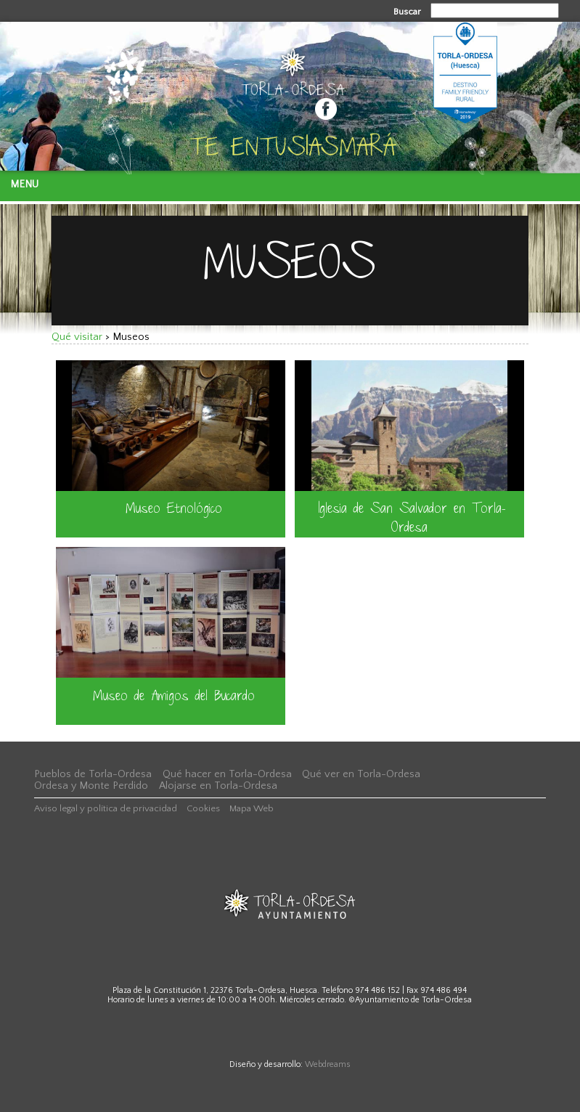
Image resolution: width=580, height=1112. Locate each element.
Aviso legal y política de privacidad (105, 808)
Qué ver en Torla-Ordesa (361, 774)
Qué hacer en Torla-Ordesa (227, 774)
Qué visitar (77, 337)
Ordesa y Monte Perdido (91, 786)
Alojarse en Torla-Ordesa (218, 786)
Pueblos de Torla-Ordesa (93, 774)
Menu (24, 184)
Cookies (203, 808)
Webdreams (328, 1064)
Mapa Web (251, 808)
